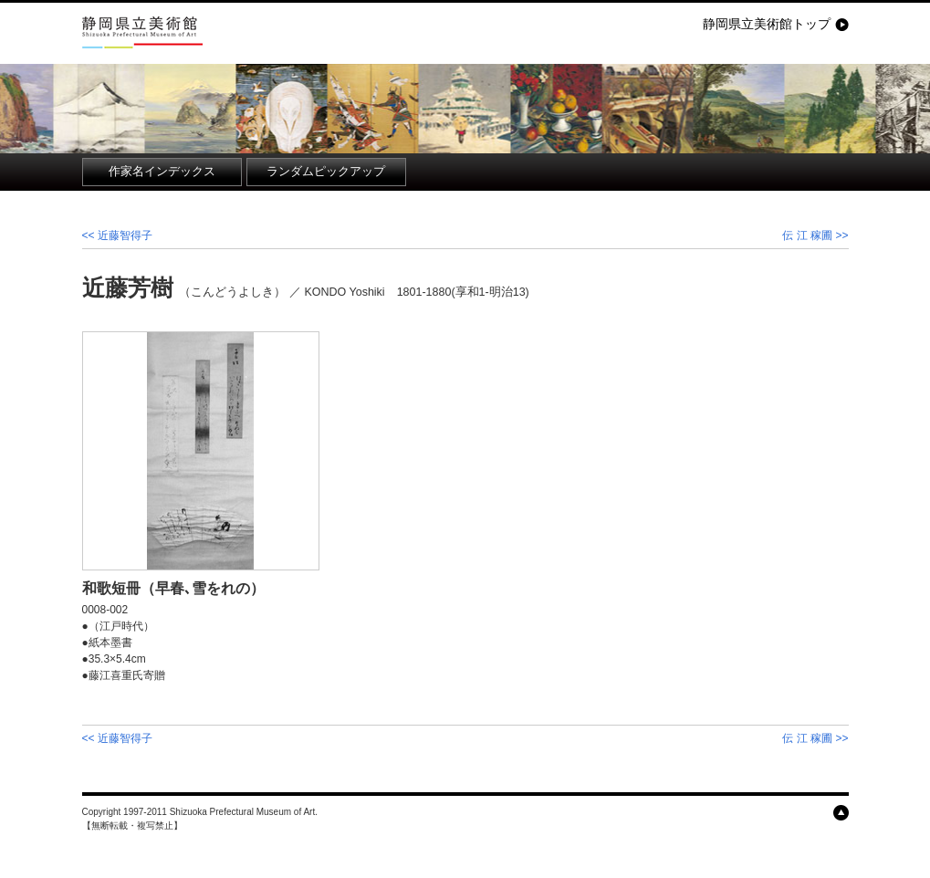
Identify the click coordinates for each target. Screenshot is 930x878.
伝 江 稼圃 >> (815, 235)
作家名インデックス (162, 171)
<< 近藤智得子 (117, 235)
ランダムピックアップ (325, 171)
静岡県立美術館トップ (767, 23)
